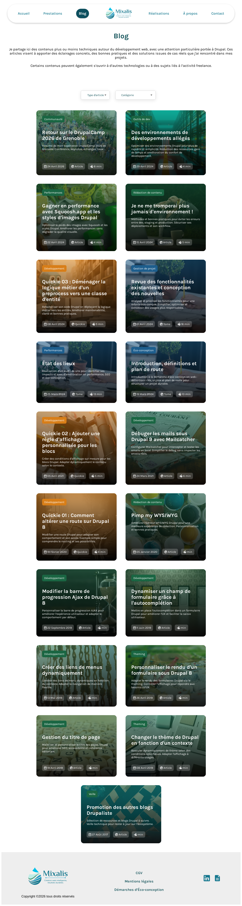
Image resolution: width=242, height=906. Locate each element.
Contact (217, 13)
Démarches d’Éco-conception (139, 890)
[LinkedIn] (207, 880)
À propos (190, 13)
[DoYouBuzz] (217, 880)
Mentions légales (139, 881)
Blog (82, 13)
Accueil (24, 13)
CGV (139, 873)
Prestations (52, 13)
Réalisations (159, 13)
